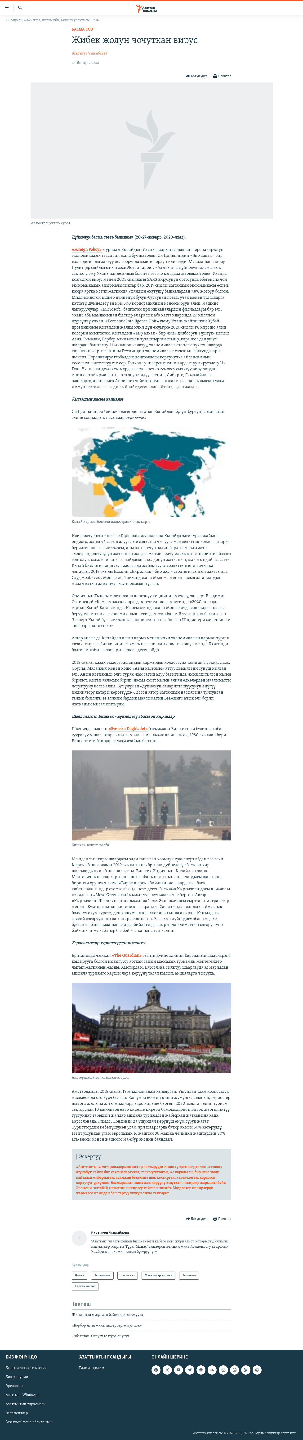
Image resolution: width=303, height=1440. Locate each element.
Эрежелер (14, 1386)
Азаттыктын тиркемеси (26, 1404)
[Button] (196, 76)
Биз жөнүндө (17, 1377)
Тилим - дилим (91, 1368)
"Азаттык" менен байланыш (29, 1422)
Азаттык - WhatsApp (23, 1395)
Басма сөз (82, 29)
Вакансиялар (17, 1413)
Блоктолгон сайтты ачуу (26, 1368)
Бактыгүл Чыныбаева (89, 53)
